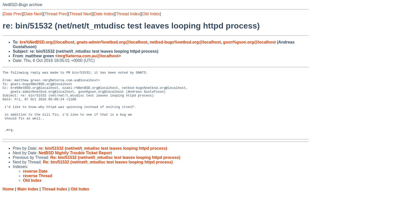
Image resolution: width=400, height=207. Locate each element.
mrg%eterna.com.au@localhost (88, 56)
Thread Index (128, 14)
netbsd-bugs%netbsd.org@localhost (185, 42)
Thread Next (80, 14)
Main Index (28, 202)
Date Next (33, 14)
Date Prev (13, 14)
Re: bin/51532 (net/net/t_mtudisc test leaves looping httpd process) (115, 170)
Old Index (151, 14)
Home (8, 202)
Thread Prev (56, 14)
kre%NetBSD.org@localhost (47, 42)
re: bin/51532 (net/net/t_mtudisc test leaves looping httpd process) (103, 161)
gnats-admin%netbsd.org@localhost (112, 42)
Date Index (104, 14)
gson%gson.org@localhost (249, 42)
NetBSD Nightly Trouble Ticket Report (75, 166)
